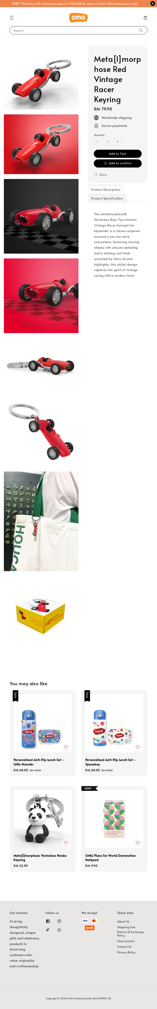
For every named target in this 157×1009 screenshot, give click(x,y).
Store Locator (126, 941)
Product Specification (107, 198)
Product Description (105, 189)
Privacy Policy (126, 952)
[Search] (141, 30)
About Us (123, 921)
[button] (11, 18)
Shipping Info (126, 927)
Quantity (99, 135)
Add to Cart (117, 153)
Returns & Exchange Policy (130, 933)
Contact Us (124, 947)
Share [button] (100, 174)
